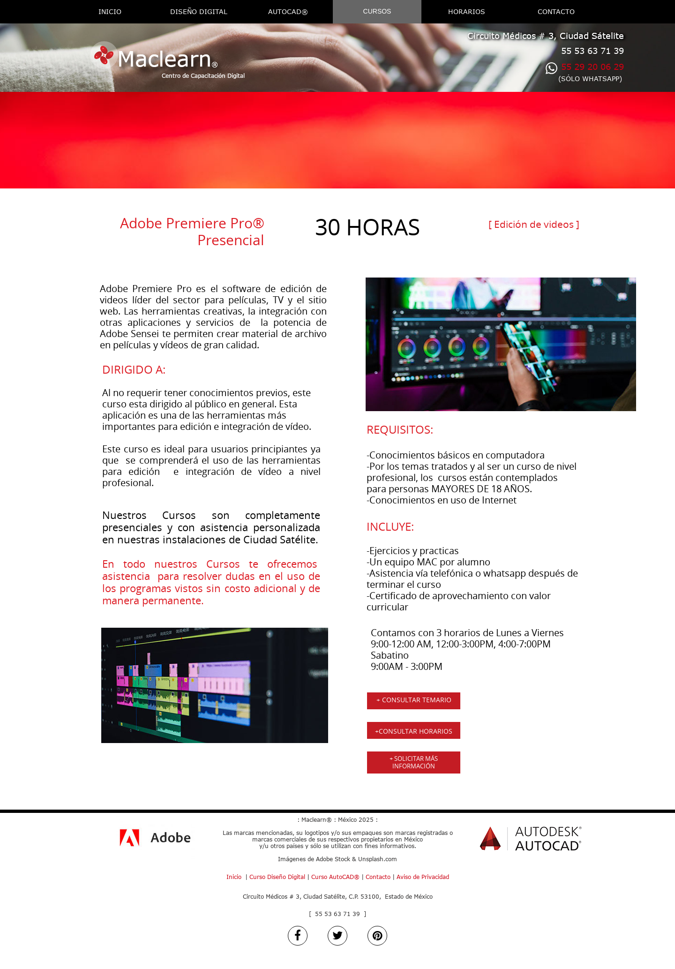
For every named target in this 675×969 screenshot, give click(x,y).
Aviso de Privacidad (423, 876)
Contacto (378, 876)
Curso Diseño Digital (276, 876)
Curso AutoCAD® (335, 876)
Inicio (233, 876)
